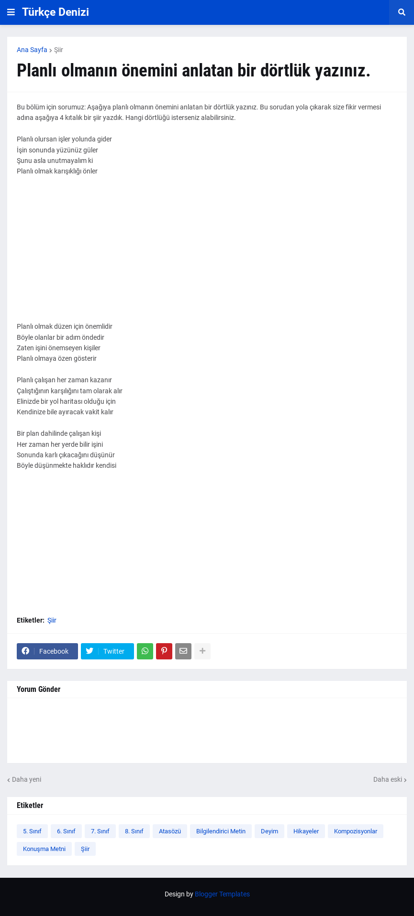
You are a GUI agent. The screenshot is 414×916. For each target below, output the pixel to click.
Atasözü (170, 831)
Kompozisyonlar (355, 831)
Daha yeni (26, 779)
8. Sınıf (134, 831)
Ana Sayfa (32, 49)
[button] (11, 12)
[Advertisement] (207, 254)
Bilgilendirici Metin (221, 831)
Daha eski (387, 779)
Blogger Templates (222, 894)
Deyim (269, 831)
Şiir (58, 49)
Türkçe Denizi (55, 12)
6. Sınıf (66, 831)
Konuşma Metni (44, 848)
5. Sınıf (32, 831)
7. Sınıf (100, 831)
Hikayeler (306, 831)
